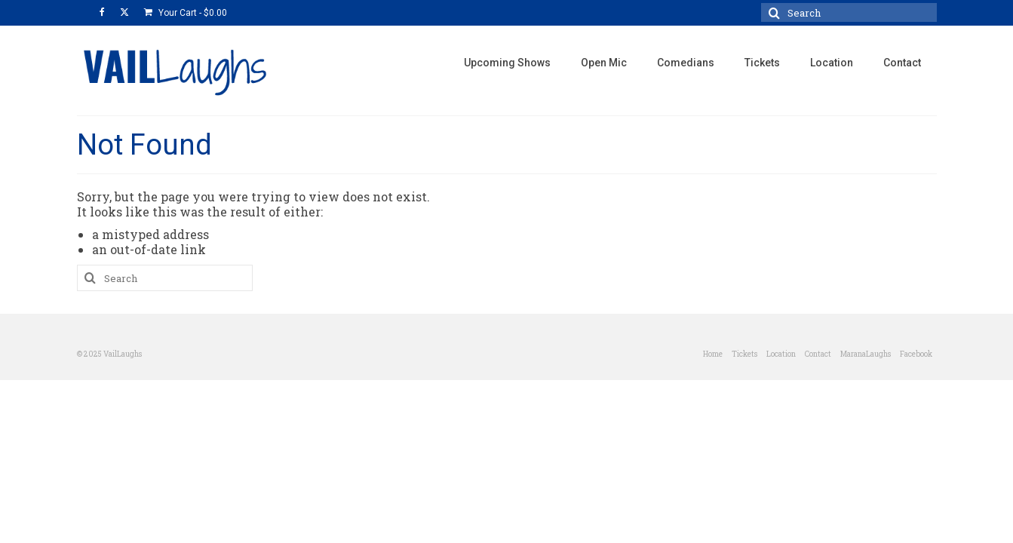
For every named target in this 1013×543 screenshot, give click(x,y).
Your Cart (185, 13)
